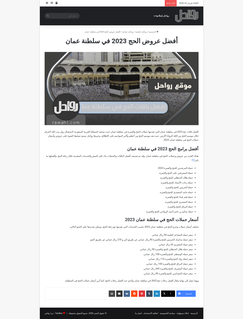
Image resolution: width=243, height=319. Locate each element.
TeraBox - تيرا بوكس (54, 313)
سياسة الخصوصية (167, 313)
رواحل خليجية (141, 32)
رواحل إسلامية (162, 16)
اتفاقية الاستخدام (151, 313)
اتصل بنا (138, 313)
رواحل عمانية (127, 32)
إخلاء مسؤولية (183, 313)
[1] (193, 160)
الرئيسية (153, 32)
